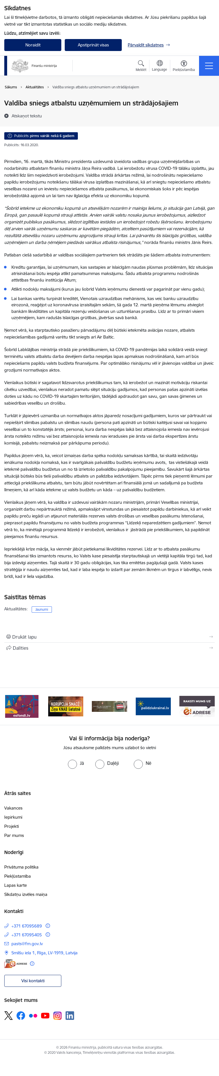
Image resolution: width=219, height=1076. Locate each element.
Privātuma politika (21, 867)
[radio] (76, 763)
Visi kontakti (32, 980)
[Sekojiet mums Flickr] (33, 1015)
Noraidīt (32, 45)
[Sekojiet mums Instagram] (57, 1016)
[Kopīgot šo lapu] (109, 648)
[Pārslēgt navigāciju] (209, 66)
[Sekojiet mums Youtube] (45, 1015)
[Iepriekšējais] (11, 706)
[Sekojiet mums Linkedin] (70, 1015)
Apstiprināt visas (93, 45)
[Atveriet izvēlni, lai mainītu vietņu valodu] (159, 66)
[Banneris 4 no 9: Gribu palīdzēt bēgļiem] (153, 706)
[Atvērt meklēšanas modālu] (141, 67)
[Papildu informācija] (48, 926)
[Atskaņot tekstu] (27, 115)
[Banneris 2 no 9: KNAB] (66, 706)
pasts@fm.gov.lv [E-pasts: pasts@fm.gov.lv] (27, 943)
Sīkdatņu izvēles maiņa (25, 894)
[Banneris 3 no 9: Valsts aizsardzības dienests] (109, 706)
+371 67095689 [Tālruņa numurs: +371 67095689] (26, 926)
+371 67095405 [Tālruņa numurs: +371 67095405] (26, 935)
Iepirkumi (13, 817)
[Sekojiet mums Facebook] (21, 1015)
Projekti (11, 826)
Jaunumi (41, 609)
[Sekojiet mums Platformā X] (8, 1015)
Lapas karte (15, 885)
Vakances (13, 808)
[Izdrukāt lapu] (109, 636)
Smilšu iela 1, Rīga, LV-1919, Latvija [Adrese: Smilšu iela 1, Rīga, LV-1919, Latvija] (44, 952)
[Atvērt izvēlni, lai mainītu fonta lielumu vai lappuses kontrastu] (184, 67)
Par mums (14, 835)
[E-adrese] (15, 963)
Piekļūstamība (17, 876)
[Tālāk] (208, 706)
